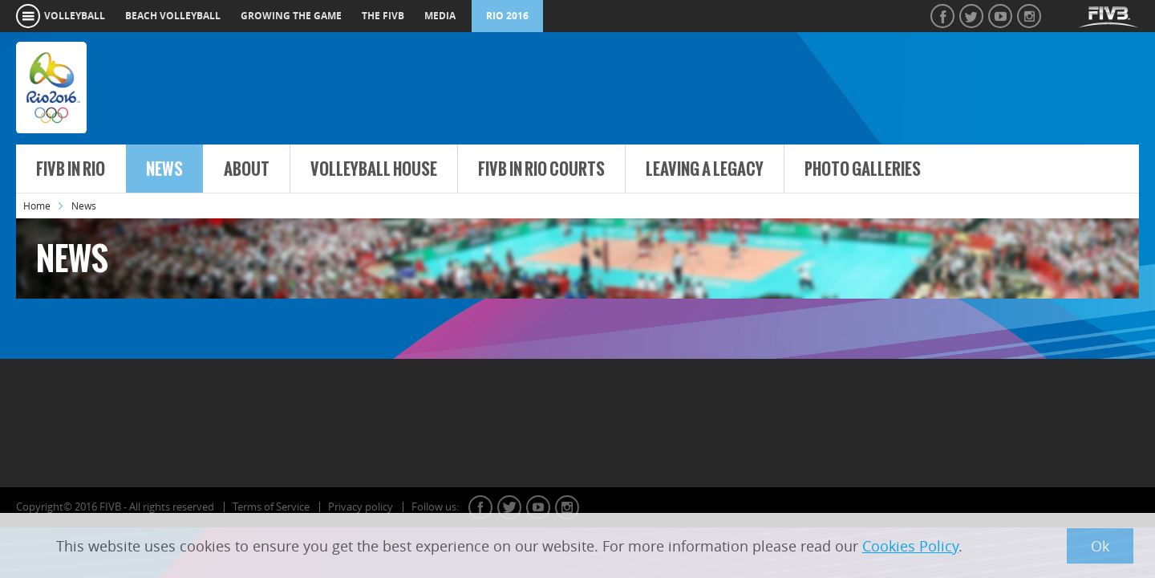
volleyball (74, 15)
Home (37, 205)
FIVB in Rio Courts (541, 169)
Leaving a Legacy (705, 169)
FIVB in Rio (70, 169)
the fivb (383, 15)
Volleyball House (373, 169)
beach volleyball (173, 15)
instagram (567, 507)
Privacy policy (360, 507)
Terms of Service (271, 507)
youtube (538, 507)
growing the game (291, 15)
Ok (1100, 546)
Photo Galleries (862, 169)
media (440, 15)
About (247, 169)
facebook (480, 507)
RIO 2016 (507, 15)
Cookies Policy (910, 546)
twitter (509, 507)
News (164, 169)
